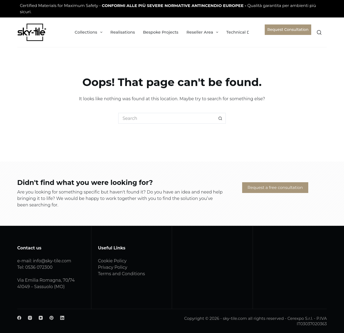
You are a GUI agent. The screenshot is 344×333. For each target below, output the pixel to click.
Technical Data (245, 32)
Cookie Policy (112, 260)
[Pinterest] (51, 318)
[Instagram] (30, 318)
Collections (90, 32)
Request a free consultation (275, 187)
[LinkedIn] (62, 318)
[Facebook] (19, 318)
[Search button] (220, 118)
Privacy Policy (112, 267)
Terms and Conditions (121, 273)
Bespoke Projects (160, 32)
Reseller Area (203, 32)
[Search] (319, 32)
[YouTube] (41, 318)
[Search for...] (166, 118)
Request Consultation (288, 29)
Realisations (122, 32)
